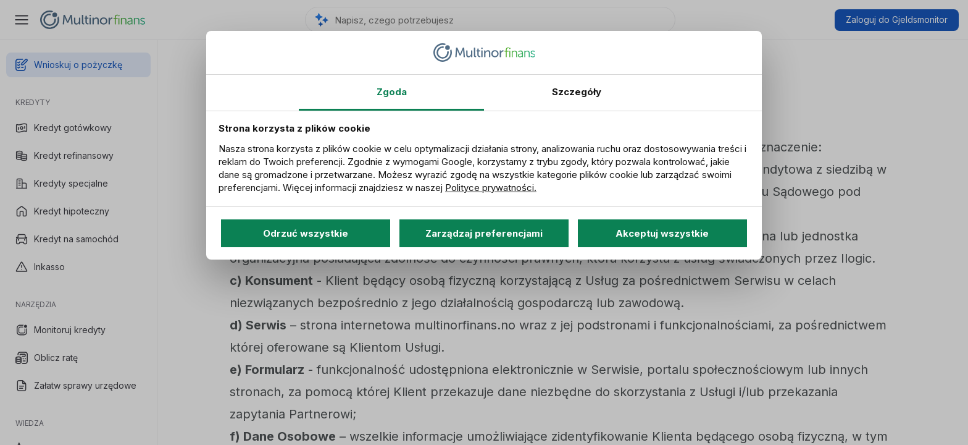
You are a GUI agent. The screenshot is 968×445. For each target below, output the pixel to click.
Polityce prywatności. (490, 187)
